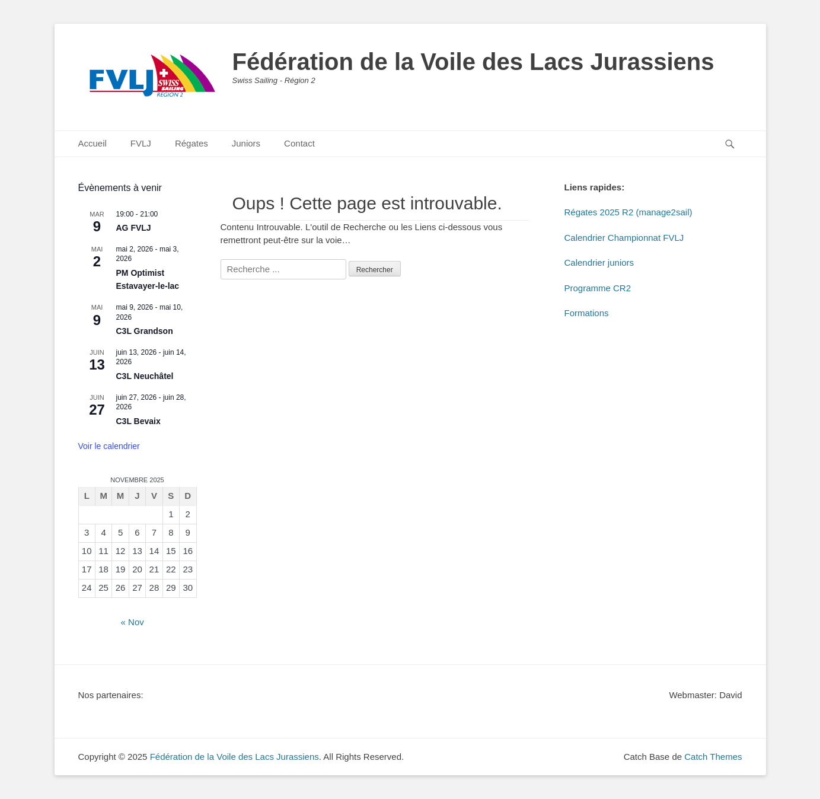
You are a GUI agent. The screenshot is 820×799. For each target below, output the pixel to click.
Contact (299, 143)
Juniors (246, 143)
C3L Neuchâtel (145, 376)
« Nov (132, 622)
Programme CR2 (597, 288)
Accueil (92, 143)
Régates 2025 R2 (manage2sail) (628, 212)
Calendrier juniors (599, 262)
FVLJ (140, 143)
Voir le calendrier (109, 446)
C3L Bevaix (138, 421)
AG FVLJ (133, 228)
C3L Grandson (144, 331)
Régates (191, 143)
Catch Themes (713, 757)
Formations (586, 313)
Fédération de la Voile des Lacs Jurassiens (473, 62)
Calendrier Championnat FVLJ (624, 238)
